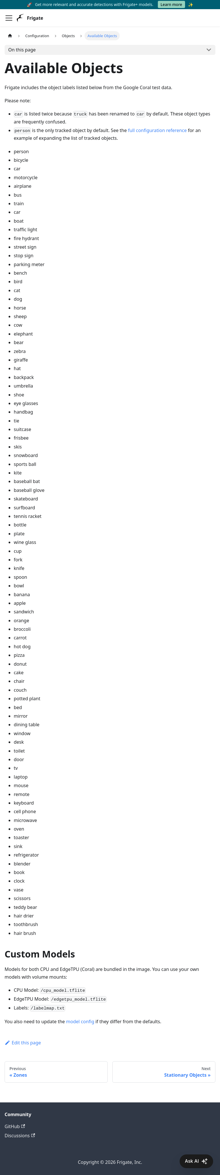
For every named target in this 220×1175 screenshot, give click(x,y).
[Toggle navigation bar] (9, 18)
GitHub (15, 1126)
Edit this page (23, 1043)
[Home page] (10, 35)
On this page (22, 50)
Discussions (20, 1135)
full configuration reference (157, 130)
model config (80, 1021)
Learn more (171, 4)
